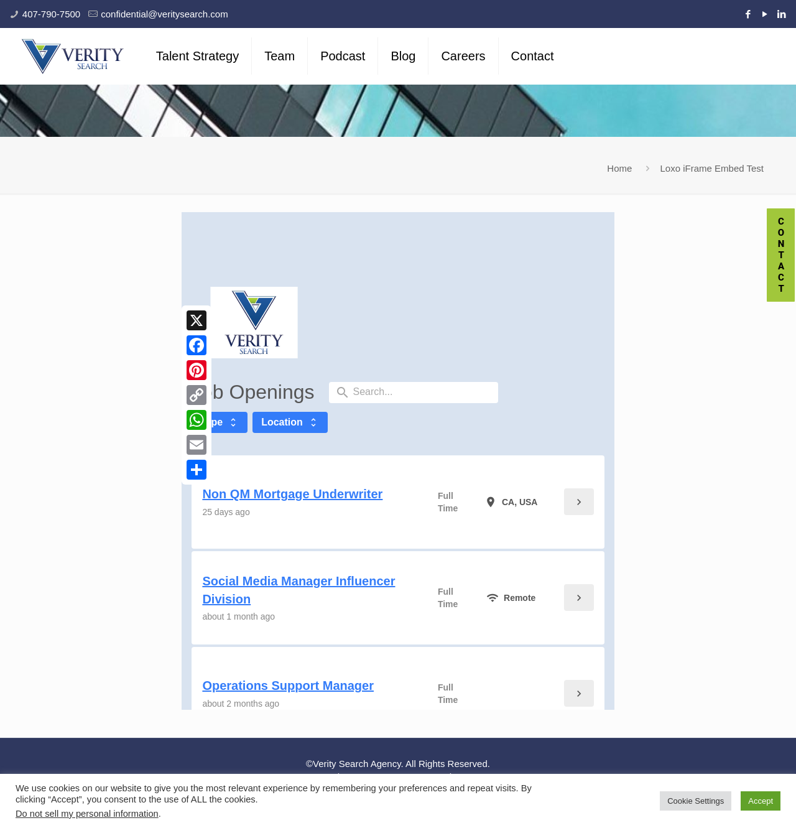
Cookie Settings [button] (695, 801)
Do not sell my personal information (87, 814)
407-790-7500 (51, 14)
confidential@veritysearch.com (164, 14)
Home (619, 168)
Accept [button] (760, 801)
